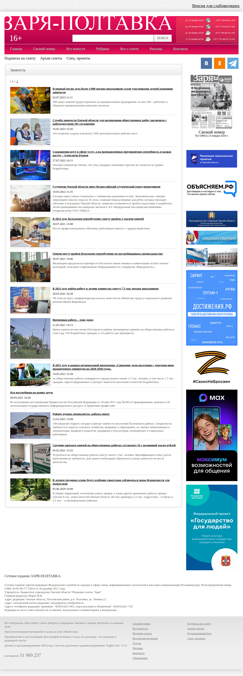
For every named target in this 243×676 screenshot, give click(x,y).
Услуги (137, 643)
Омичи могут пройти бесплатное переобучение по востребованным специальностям (108, 253)
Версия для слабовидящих (216, 5)
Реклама (138, 648)
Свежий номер (141, 623)
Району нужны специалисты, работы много (81, 414)
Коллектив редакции (145, 638)
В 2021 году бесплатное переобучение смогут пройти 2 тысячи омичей (98, 218)
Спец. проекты (78, 58)
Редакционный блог (199, 633)
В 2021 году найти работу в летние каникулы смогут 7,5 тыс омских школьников (106, 288)
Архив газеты (51, 58)
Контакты (139, 653)
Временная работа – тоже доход (73, 319)
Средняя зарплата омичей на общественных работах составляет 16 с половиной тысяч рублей (114, 445)
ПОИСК (162, 38)
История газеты (142, 633)
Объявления (140, 658)
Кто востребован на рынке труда (31, 392)
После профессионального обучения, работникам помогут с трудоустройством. (101, 228)
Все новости (140, 628)
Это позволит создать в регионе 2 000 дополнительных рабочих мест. (95, 133)
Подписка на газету (20, 58)
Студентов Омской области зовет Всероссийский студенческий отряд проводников (106, 186)
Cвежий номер (212, 133)
